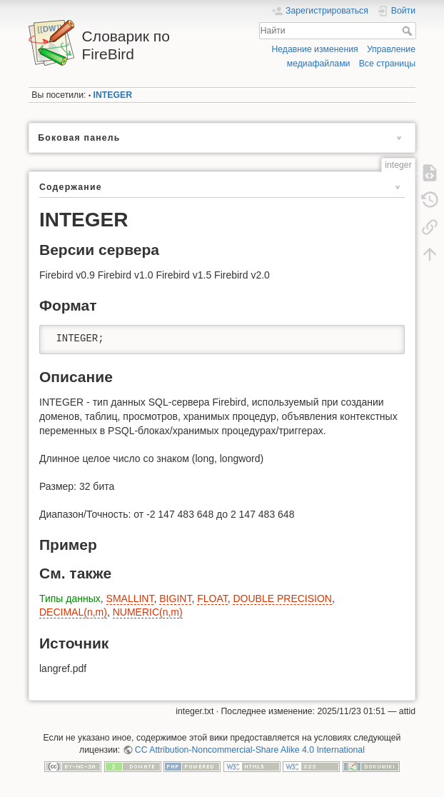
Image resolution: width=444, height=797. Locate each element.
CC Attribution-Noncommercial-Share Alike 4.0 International (250, 750)
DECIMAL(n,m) (73, 612)
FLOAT (212, 598)
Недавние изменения (314, 49)
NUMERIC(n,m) (148, 612)
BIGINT (175, 598)
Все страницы (387, 64)
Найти (408, 31)
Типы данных (70, 598)
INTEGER (113, 95)
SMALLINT (130, 598)
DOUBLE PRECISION (282, 598)
